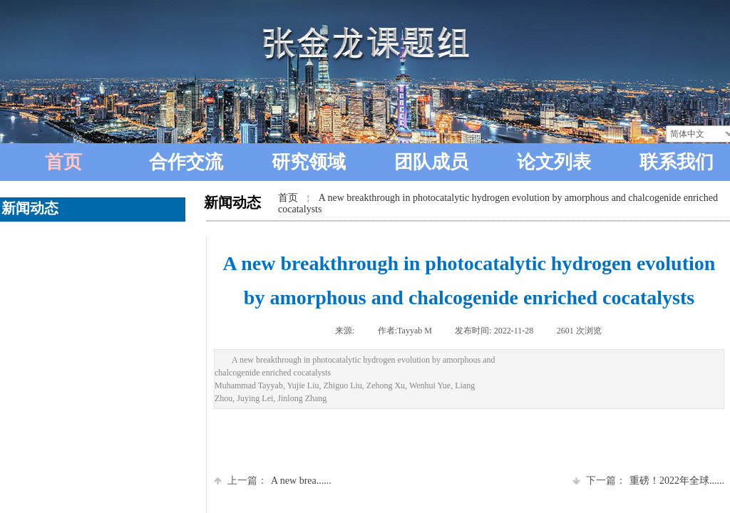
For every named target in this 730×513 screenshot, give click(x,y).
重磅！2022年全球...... (648, 480)
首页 (288, 197)
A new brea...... (272, 480)
